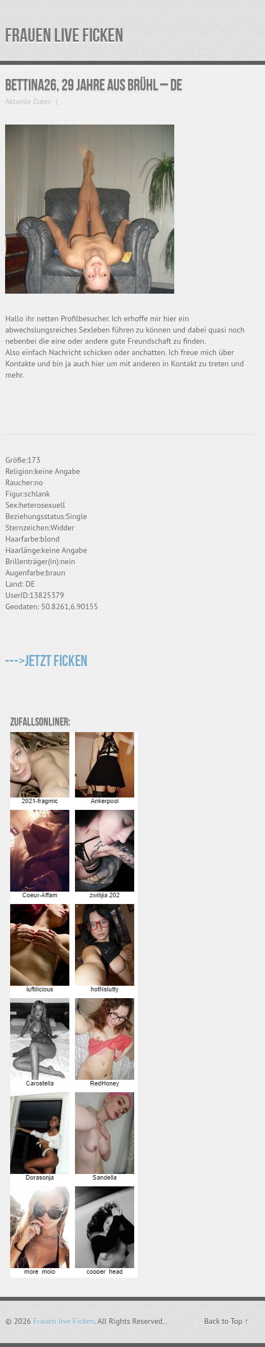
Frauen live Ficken (64, 35)
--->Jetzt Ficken (46, 661)
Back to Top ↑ (226, 1321)
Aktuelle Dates (28, 102)
